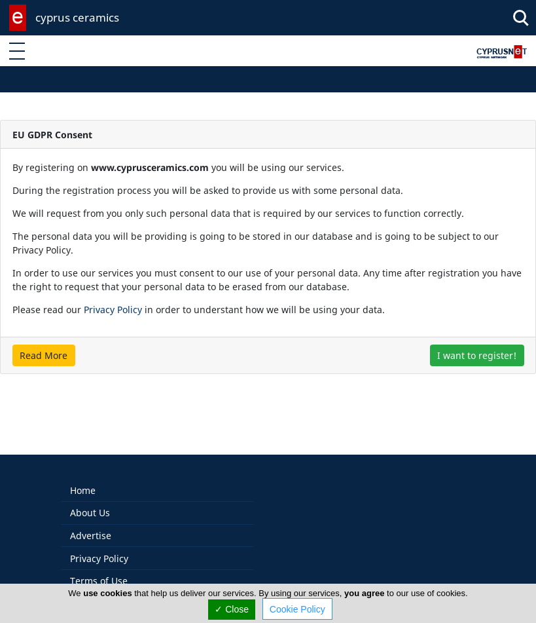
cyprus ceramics (77, 17)
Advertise (90, 522)
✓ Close (232, 609)
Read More (43, 355)
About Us (90, 499)
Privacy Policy (113, 309)
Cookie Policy (297, 609)
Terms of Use (99, 567)
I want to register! (476, 355)
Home (83, 476)
